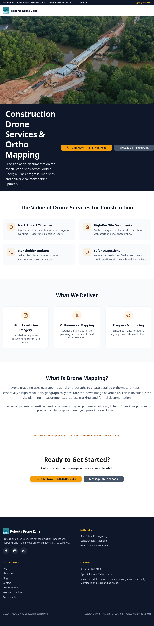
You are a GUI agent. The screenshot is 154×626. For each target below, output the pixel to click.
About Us (8, 573)
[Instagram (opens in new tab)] (15, 550)
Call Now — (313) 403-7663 (86, 147)
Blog (5, 578)
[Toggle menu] (148, 10)
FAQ (5, 568)
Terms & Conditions (14, 592)
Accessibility (9, 597)
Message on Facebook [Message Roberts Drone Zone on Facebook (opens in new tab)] (134, 147)
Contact (7, 582)
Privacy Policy (10, 587)
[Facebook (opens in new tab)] (6, 550)
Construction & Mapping (94, 540)
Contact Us (112, 435)
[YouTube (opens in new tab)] (23, 550)
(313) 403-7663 (143, 2)
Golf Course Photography (85, 435)
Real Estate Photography (50, 435)
